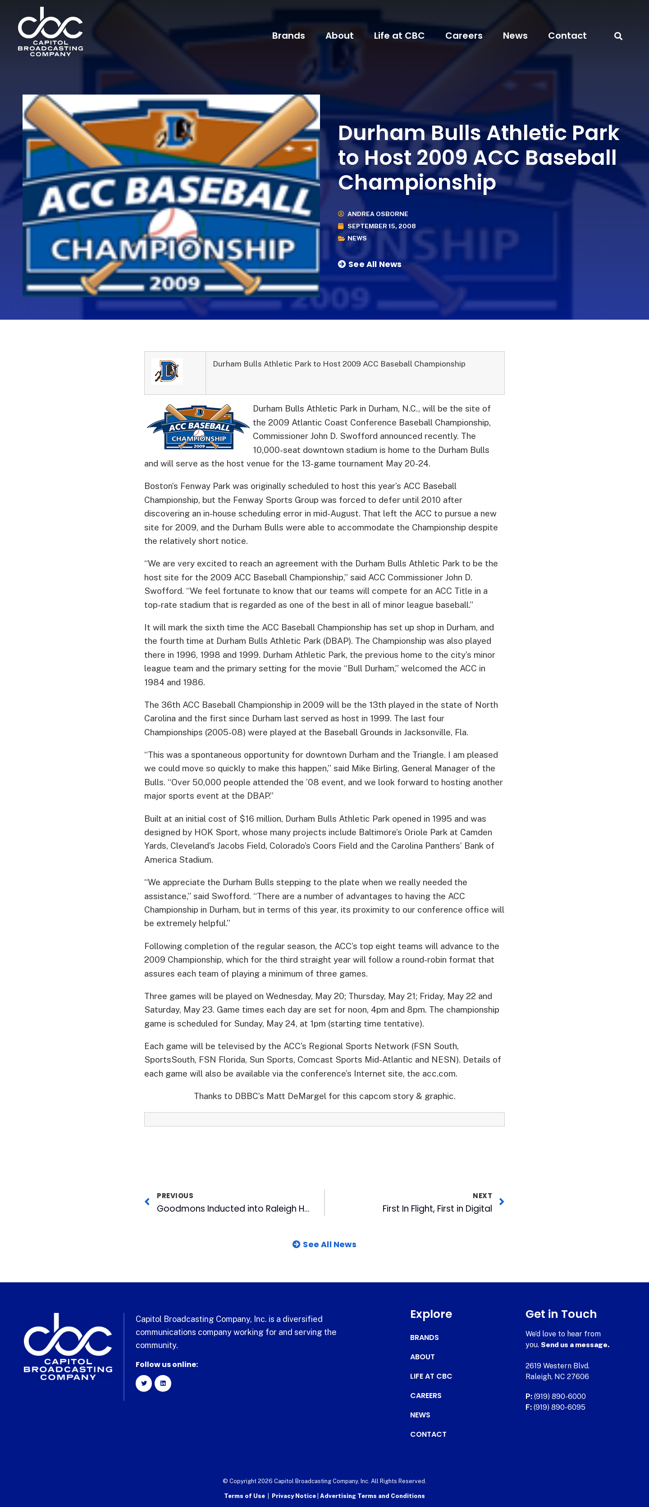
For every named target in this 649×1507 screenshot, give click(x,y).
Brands (288, 35)
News (515, 35)
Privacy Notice (294, 1496)
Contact (567, 35)
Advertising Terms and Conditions (372, 1496)
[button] (618, 35)
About (339, 35)
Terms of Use (244, 1496)
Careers (464, 35)
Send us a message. (576, 1344)
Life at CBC (399, 35)
